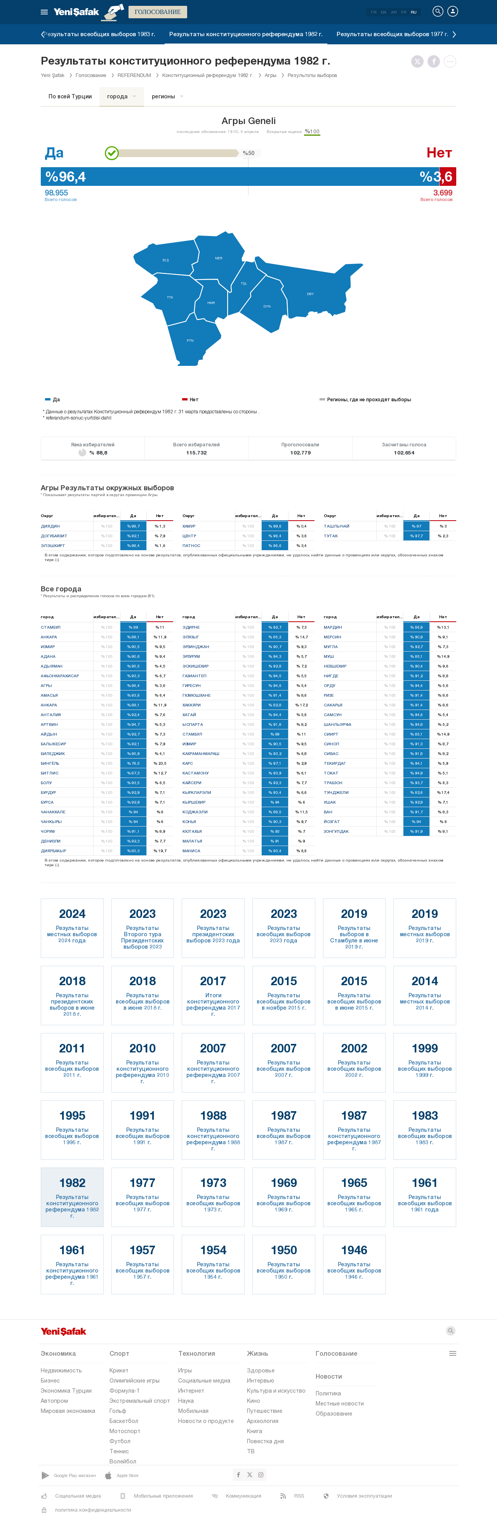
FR (403, 12)
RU (414, 12)
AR (393, 12)
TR (373, 12)
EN (383, 12)
